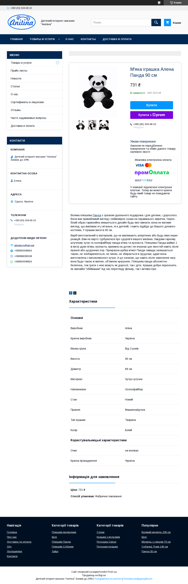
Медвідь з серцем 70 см (156, 541)
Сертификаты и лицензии (27, 102)
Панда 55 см (149, 551)
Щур (54, 537)
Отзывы (16, 110)
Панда (97, 215)
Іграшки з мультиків (108, 537)
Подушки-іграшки (107, 546)
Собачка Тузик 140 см (155, 546)
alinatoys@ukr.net (24, 245)
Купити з (151, 115)
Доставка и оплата (117, 39)
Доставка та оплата (19, 541)
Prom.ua (112, 572)
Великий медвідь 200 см (156, 532)
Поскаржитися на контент (107, 578)
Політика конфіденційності (137, 578)
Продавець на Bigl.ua (94, 575)
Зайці (55, 551)
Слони (100, 532)
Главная (16, 39)
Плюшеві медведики (64, 532)
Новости (16, 78)
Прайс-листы (19, 70)
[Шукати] (156, 22)
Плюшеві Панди (61, 541)
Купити (151, 105)
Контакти (12, 556)
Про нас (12, 537)
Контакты (88, 39)
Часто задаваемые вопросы (28, 117)
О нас (69, 39)
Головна (12, 532)
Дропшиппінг (14, 551)
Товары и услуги (42, 39)
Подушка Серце (106, 541)
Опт (9, 546)
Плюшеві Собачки (62, 546)
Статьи (15, 86)
